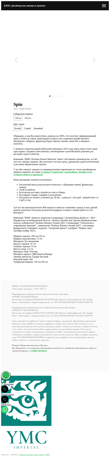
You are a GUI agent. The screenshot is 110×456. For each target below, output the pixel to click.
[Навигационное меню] (104, 5)
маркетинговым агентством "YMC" (34, 455)
